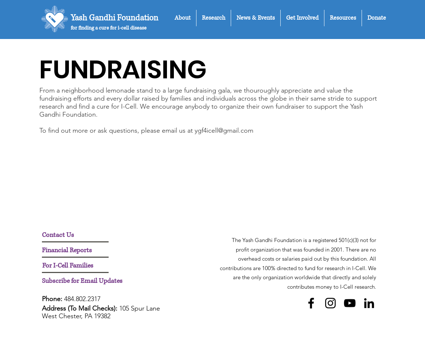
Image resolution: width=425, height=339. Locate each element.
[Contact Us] (58, 235)
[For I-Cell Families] (67, 265)
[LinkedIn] (369, 303)
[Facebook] (311, 303)
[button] (182, 18)
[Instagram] (330, 303)
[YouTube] (350, 303)
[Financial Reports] (67, 250)
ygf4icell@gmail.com (224, 130)
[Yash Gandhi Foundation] (116, 18)
